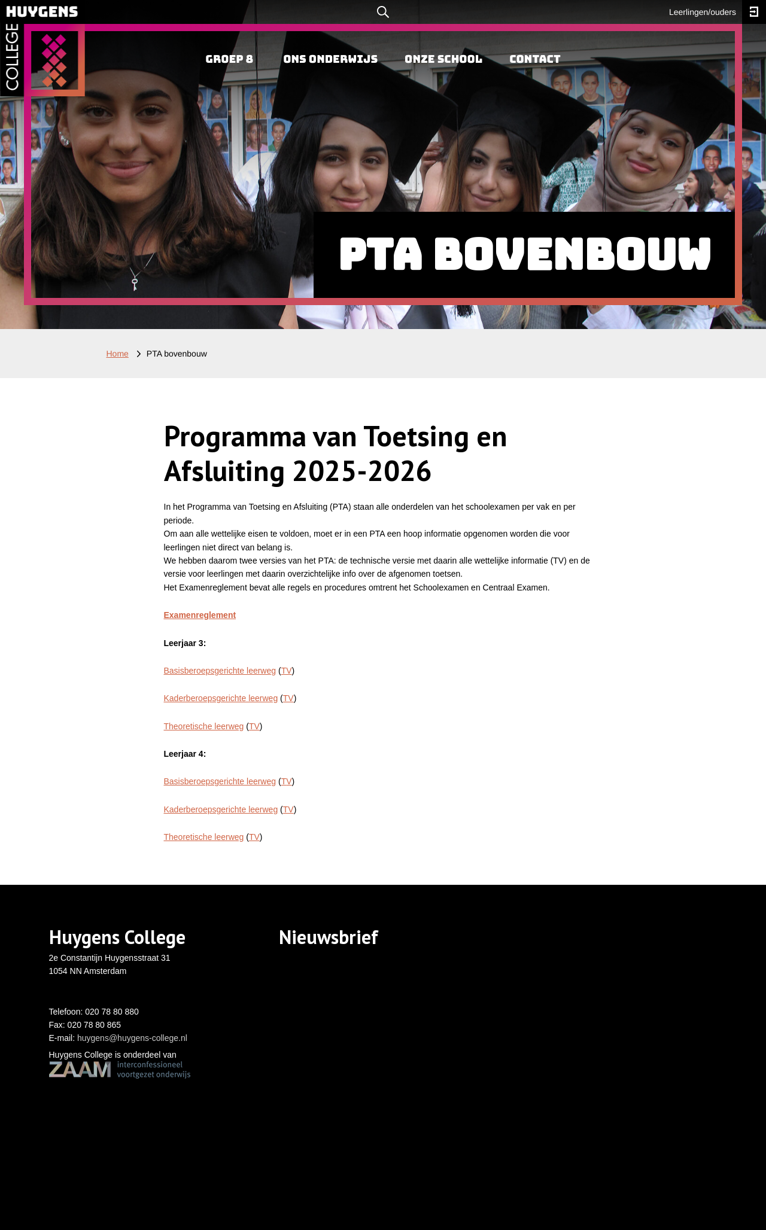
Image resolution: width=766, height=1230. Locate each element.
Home (118, 353)
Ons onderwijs (330, 59)
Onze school (443, 59)
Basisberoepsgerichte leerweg (220, 670)
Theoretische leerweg (204, 726)
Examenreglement (200, 615)
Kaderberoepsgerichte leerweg (221, 698)
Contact (534, 59)
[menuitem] (229, 60)
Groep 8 (229, 59)
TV (286, 670)
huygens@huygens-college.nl (132, 1038)
